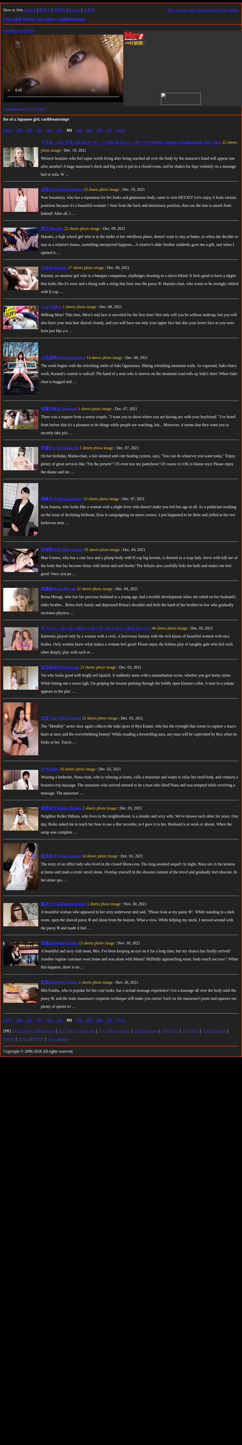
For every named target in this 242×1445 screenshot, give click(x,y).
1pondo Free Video (18, 30)
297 (109, 130)
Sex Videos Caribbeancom (33, 1031)
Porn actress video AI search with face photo (203, 10)
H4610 (8, 1039)
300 (79, 130)
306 (19, 130)
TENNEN (190, 1031)
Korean (74, 10)
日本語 (89, 10)
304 (39, 130)
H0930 (38, 1039)
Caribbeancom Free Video (24, 109)
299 (89, 130)
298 (99, 130)
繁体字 (45, 10)
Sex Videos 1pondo (114, 1031)
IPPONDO (169, 1031)
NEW (7, 130)
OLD (120, 130)
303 (49, 130)
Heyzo (23, 1039)
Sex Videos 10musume (76, 1031)
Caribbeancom (145, 1031)
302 (59, 130)
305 (29, 130)
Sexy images (58, 1039)
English (30, 10)
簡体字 (60, 10)
